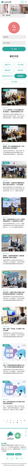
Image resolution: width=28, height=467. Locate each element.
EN (22, 2)
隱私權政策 (10, 454)
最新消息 (8, 15)
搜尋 (14, 49)
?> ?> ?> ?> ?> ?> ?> (14, 37)
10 (17, 422)
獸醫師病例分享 (7, 76)
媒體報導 (20, 76)
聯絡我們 (24, 449)
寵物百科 (20, 70)
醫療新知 (8, 70)
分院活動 (20, 65)
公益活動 (14, 82)
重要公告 (8, 65)
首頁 (3, 15)
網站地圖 (18, 454)
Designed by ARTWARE (18, 465)
